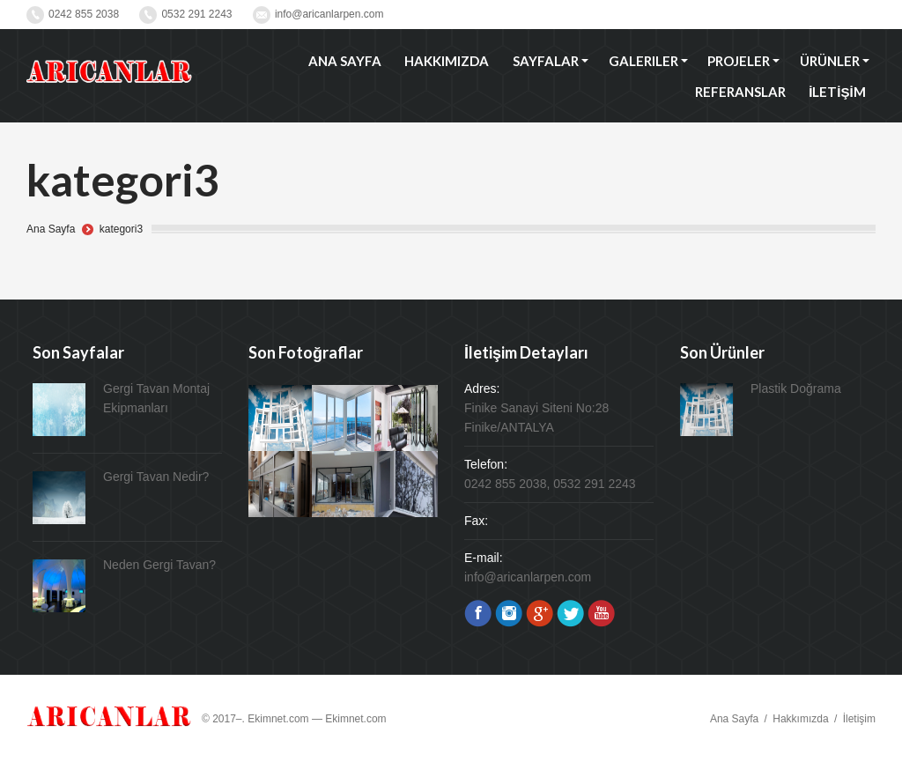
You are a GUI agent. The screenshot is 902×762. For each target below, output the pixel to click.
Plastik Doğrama (795, 388)
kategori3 (121, 229)
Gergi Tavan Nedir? (156, 477)
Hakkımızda (800, 719)
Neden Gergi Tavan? (159, 565)
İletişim (859, 719)
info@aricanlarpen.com (329, 14)
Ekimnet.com (355, 719)
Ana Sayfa (50, 229)
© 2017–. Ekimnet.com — (263, 719)
